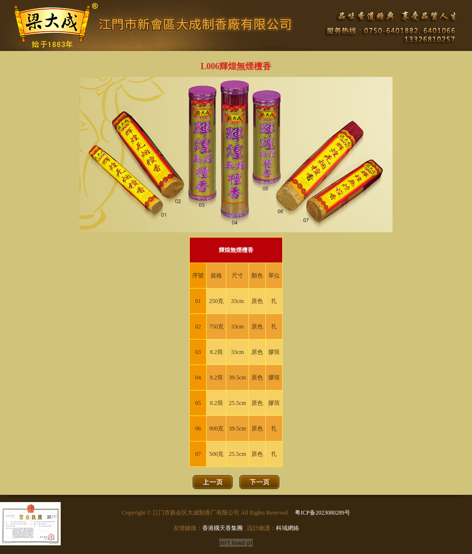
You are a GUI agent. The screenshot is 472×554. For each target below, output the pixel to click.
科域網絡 (287, 528)
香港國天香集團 (222, 528)
